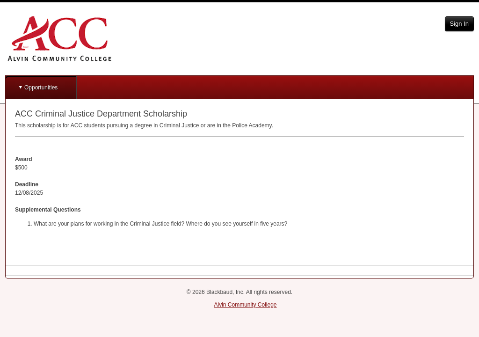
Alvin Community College (245, 304)
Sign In (459, 23)
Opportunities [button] (41, 87)
